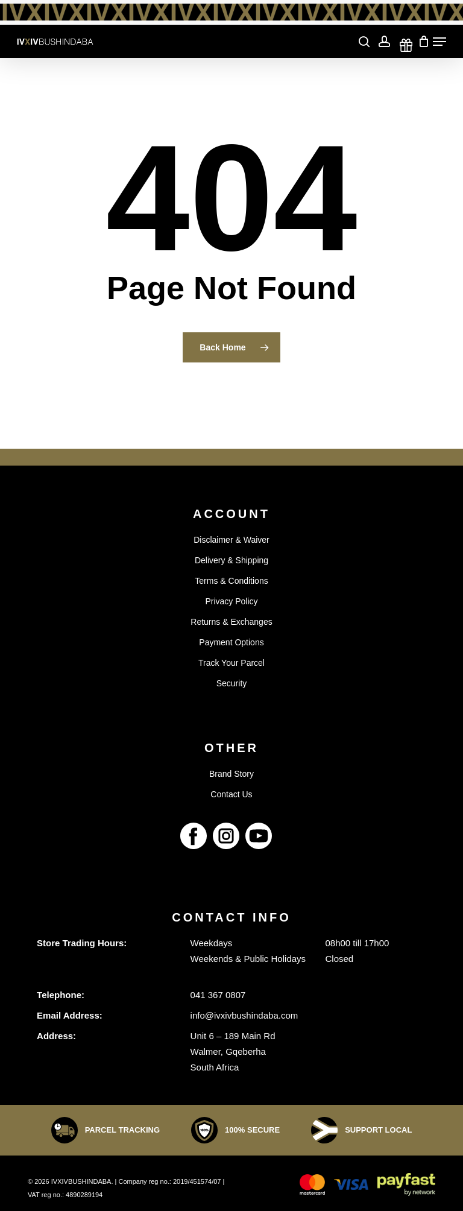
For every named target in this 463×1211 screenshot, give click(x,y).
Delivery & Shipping (231, 560)
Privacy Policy (231, 601)
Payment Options (231, 642)
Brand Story (231, 774)
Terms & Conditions (231, 581)
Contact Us (231, 794)
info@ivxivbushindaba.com (244, 1015)
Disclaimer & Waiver (231, 540)
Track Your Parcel (231, 663)
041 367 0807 (218, 995)
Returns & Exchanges (231, 622)
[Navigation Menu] (439, 42)
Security (231, 683)
